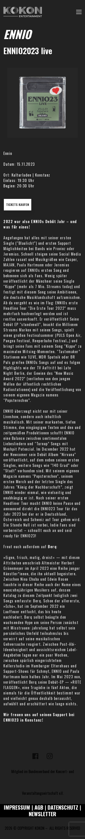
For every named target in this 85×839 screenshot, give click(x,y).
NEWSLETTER (42, 814)
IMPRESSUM (17, 807)
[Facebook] (35, 756)
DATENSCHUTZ (63, 807)
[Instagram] (49, 756)
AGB (38, 807)
